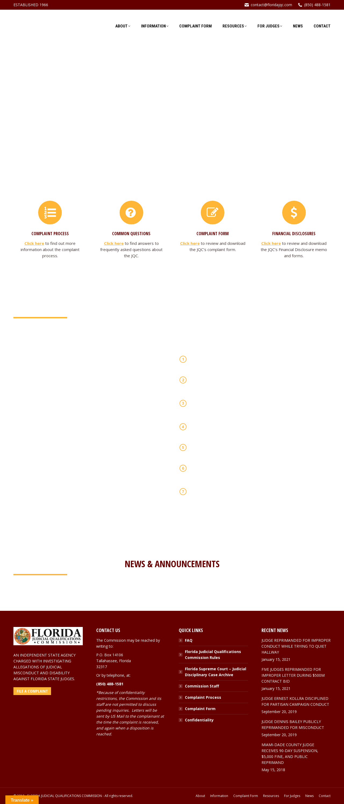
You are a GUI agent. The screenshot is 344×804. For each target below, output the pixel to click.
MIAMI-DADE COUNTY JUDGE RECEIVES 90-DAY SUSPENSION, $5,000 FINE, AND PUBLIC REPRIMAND (289, 753)
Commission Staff (202, 686)
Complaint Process (203, 697)
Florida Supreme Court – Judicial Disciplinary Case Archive (215, 671)
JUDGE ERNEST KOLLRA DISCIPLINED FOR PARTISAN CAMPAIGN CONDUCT (295, 701)
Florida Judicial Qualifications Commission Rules (213, 654)
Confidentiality (199, 719)
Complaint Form (200, 708)
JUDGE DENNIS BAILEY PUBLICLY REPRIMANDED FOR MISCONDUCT (292, 724)
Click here (34, 243)
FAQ (188, 640)
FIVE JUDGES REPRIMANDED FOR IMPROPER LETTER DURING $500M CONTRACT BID (293, 675)
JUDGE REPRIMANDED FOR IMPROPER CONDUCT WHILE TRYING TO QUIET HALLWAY (296, 646)
